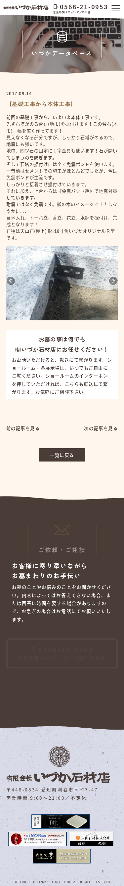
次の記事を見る (101, 428)
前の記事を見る (23, 428)
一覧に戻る (62, 455)
